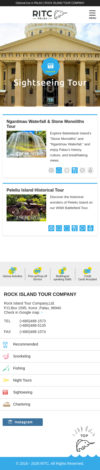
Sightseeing (22, 392)
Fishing (19, 368)
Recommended (25, 344)
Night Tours (22, 380)
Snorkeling (21, 356)
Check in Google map (21, 312)
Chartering (21, 404)
